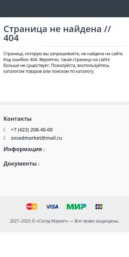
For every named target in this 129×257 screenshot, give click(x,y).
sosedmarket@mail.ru (36, 138)
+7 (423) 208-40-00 (32, 129)
